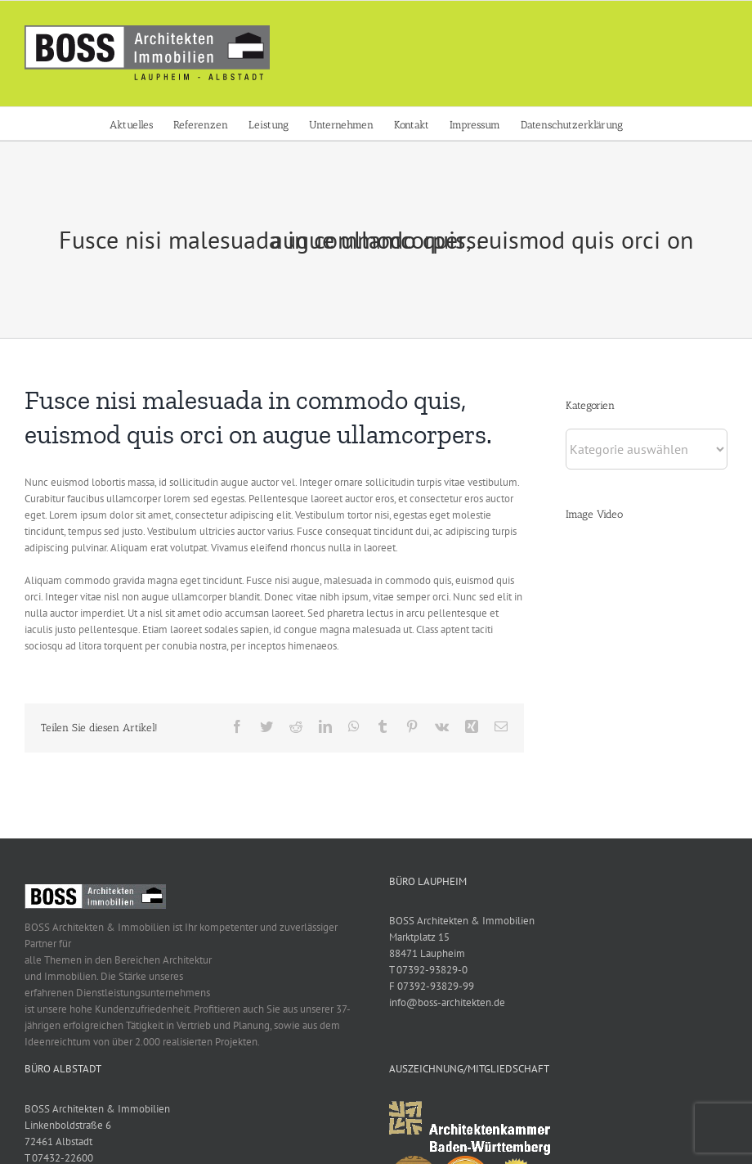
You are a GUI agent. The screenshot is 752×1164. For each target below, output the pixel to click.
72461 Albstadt (58, 1141)
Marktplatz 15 (416, 937)
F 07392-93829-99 (428, 986)
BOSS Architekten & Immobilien (458, 921)
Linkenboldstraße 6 (68, 1125)
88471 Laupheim (424, 953)
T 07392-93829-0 (425, 970)
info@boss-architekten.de (444, 1002)
